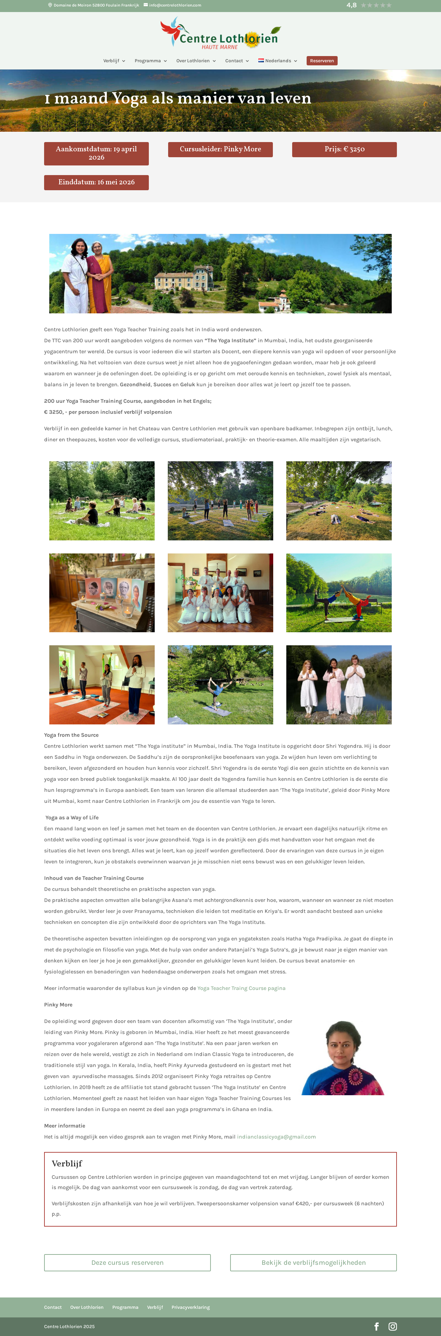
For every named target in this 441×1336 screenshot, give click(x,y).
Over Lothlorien (193, 61)
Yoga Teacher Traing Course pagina (241, 988)
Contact (234, 61)
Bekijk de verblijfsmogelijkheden (313, 1263)
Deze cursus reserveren (127, 1263)
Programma (148, 61)
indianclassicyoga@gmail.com (277, 1136)
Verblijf (111, 61)
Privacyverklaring (191, 1307)
